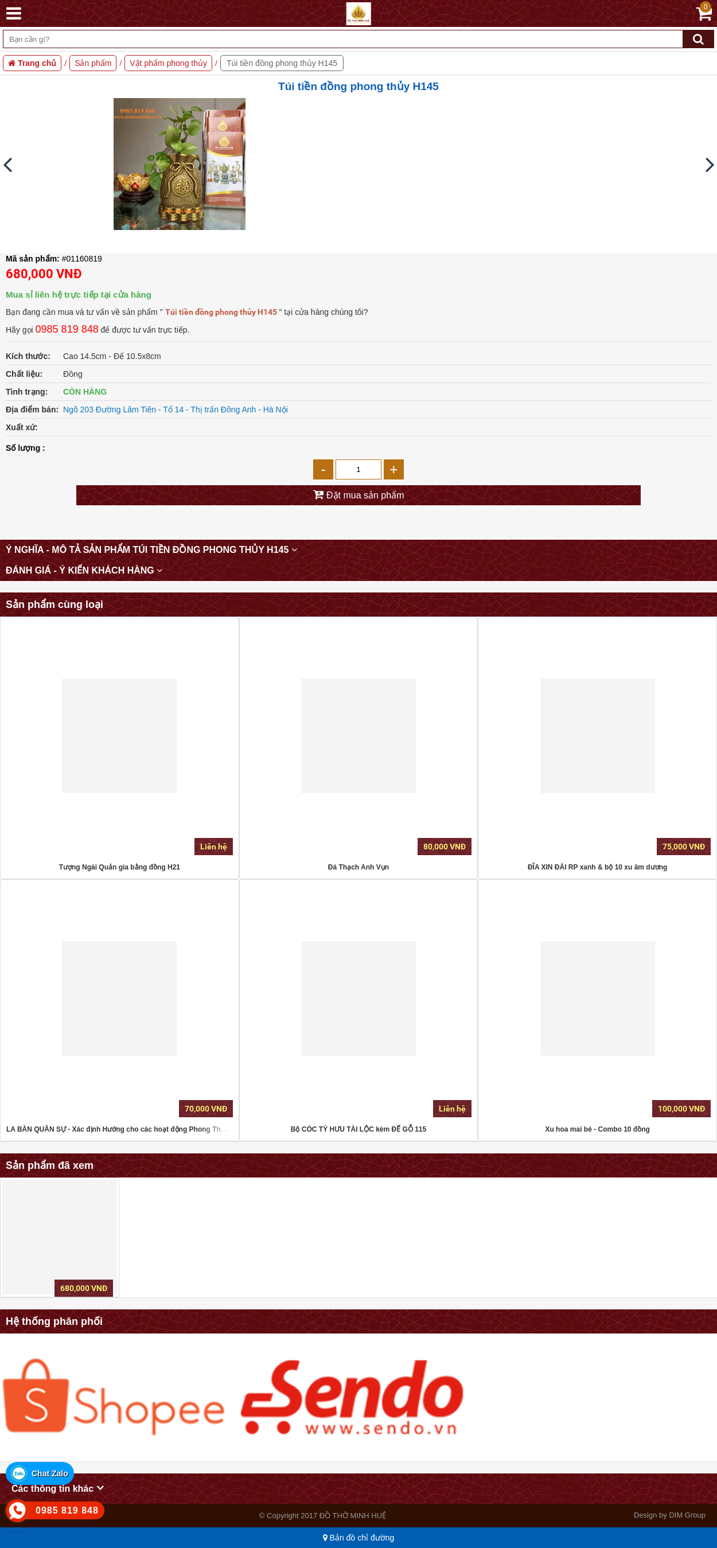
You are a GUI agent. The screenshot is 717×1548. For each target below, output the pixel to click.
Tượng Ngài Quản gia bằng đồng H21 (119, 867)
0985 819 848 (67, 329)
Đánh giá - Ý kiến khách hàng (84, 570)
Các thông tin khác (57, 1488)
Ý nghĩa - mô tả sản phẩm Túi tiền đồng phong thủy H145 (151, 550)
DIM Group (687, 1515)
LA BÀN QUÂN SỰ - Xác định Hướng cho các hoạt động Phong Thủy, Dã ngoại (133, 1129)
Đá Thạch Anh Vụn (358, 867)
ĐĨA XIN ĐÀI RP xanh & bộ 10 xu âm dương (597, 867)
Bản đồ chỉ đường (359, 1537)
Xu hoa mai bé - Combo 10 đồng (597, 1129)
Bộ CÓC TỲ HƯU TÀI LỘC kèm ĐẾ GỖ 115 (358, 1129)
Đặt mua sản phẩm (364, 495)
